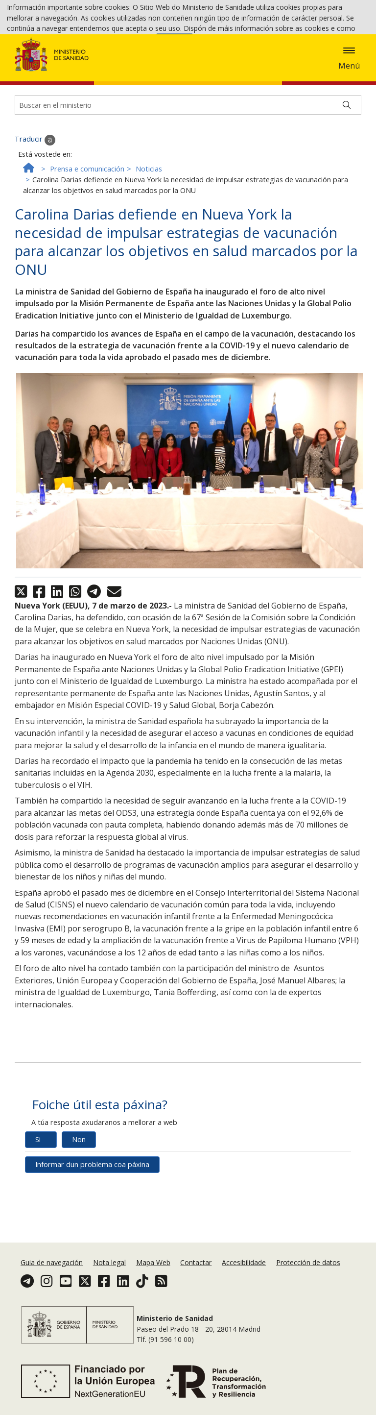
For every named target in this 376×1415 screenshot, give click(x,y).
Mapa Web (153, 1263)
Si (38, 1177)
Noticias (149, 206)
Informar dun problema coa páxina (92, 1202)
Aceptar (174, 44)
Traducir (35, 177)
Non (79, 1177)
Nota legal (109, 1263)
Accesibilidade (244, 1263)
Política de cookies (122, 44)
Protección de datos (308, 1263)
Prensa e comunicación (87, 206)
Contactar (196, 1263)
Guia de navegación (52, 1263)
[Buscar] (347, 143)
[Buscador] (188, 143)
